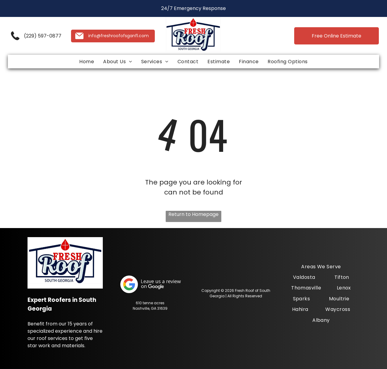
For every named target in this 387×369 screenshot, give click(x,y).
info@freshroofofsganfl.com (118, 36)
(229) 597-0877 (42, 35)
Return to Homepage (193, 214)
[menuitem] (87, 61)
